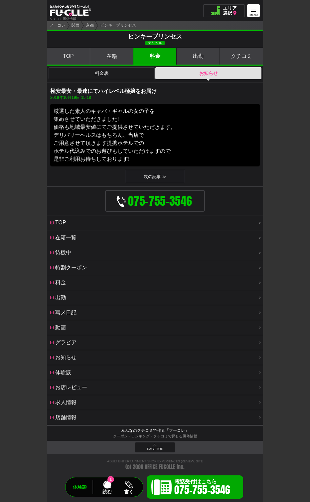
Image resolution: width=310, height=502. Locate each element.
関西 (75, 25)
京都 (90, 25)
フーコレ (57, 25)
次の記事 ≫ (155, 176)
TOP (68, 56)
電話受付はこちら (202, 488)
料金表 (102, 73)
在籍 (111, 56)
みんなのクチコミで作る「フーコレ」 (155, 430)
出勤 (198, 56)
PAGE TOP (155, 449)
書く (128, 491)
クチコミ (241, 56)
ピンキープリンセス (118, 25)
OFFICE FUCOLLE (160, 467)
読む (107, 491)
